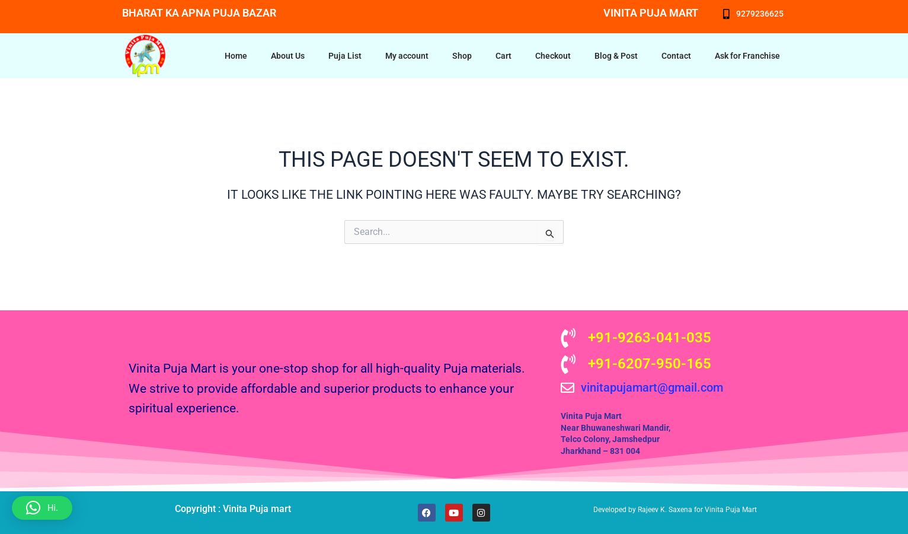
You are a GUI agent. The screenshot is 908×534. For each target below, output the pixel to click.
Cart (503, 56)
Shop (462, 56)
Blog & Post (616, 56)
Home (236, 56)
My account (407, 56)
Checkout (553, 56)
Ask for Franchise (747, 56)
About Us (288, 56)
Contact (676, 56)
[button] (42, 508)
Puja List (345, 56)
